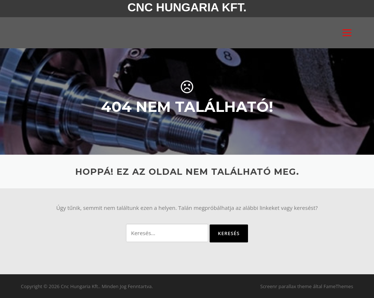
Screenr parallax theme (286, 286)
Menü (346, 32)
